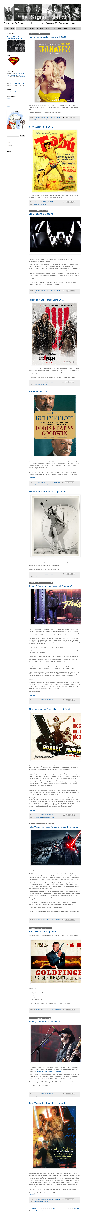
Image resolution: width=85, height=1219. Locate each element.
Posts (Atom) (39, 1211)
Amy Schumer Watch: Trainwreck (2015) (48, 37)
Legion (35, 292)
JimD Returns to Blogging (41, 214)
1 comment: (57, 1199)
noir (45, 817)
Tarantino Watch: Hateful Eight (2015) (47, 300)
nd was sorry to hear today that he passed (49, 1071)
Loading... (9, 98)
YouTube (31, 28)
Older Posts (76, 1208)
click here (22, 76)
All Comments (12, 146)
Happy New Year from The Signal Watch (48, 492)
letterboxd (73, 28)
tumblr (59, 28)
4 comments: (57, 482)
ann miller (36, 576)
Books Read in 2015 (38, 391)
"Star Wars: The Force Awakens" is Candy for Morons (54, 827)
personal (39, 292)
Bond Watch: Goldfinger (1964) (43, 931)
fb (37, 28)
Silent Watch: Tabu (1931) (41, 127)
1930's (35, 204)
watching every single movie (17, 83)
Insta (41, 28)
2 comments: (57, 382)
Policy (18, 28)
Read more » (32, 286)
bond (35, 1012)
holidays (40, 576)
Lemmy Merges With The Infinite (44, 1021)
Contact (25, 28)
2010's (35, 119)
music (35, 1096)
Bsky (54, 28)
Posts (10, 143)
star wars (39, 921)
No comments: (57, 117)
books (35, 484)
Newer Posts (33, 1208)
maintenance (40, 484)
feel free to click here (56, 651)
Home (6, 28)
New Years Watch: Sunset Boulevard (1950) (50, 709)
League (66, 28)
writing (43, 292)
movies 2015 (47, 702)
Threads (48, 28)
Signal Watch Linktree (12, 92)
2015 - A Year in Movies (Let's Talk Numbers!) (50, 586)
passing (38, 1096)
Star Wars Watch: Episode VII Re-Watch (48, 1103)
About (12, 28)
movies (38, 119)
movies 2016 (44, 119)
